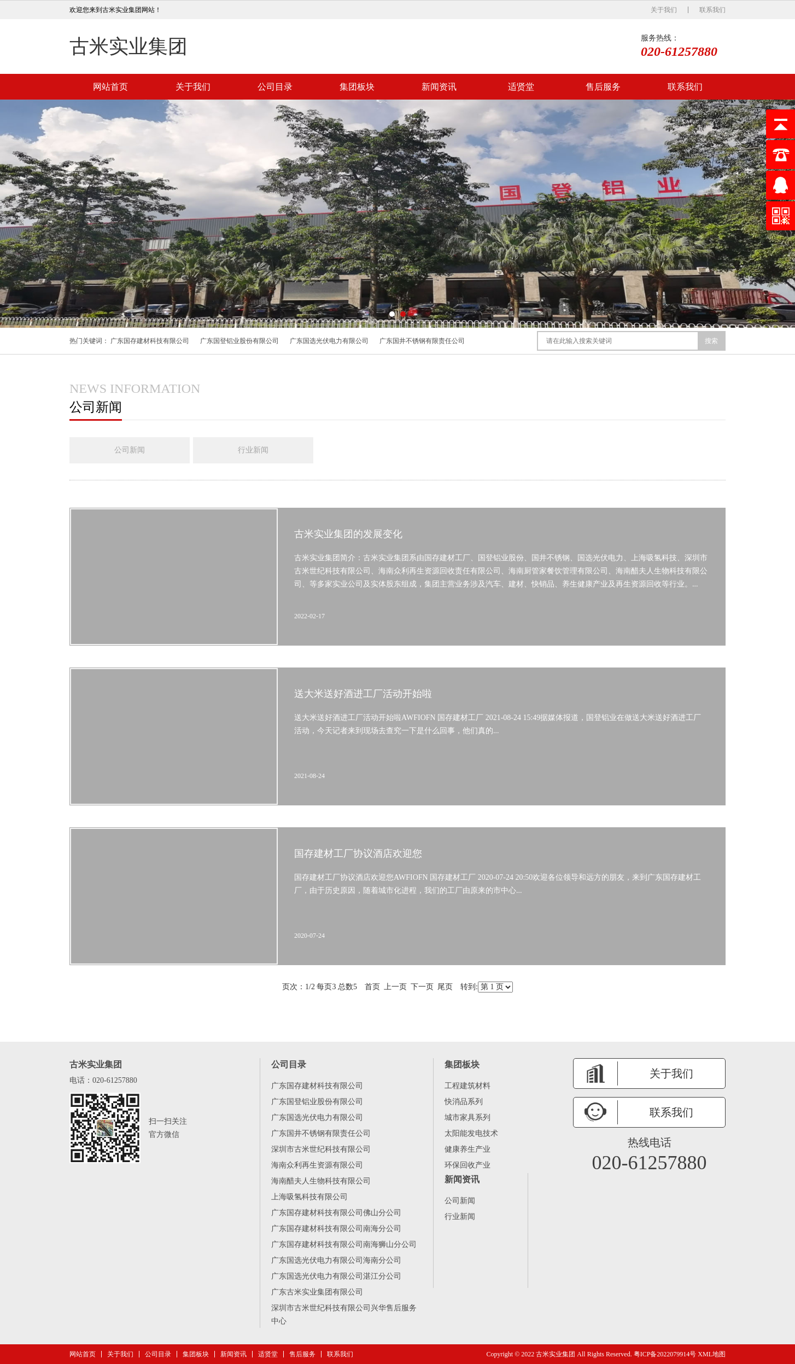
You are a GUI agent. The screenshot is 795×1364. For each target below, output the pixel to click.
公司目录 (275, 86)
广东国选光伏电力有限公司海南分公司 (336, 1260)
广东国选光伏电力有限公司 (329, 341)
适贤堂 (521, 86)
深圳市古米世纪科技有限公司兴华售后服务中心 (344, 1314)
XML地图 (712, 1354)
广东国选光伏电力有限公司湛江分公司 (336, 1276)
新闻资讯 (439, 86)
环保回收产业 (467, 1165)
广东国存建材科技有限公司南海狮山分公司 (344, 1244)
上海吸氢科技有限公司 (309, 1197)
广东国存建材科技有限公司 (149, 341)
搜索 (711, 341)
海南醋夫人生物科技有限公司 (321, 1181)
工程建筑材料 (467, 1086)
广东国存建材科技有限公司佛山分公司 (336, 1213)
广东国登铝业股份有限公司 (239, 341)
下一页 (422, 987)
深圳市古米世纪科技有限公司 (321, 1149)
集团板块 (357, 86)
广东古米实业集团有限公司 (317, 1292)
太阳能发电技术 (471, 1133)
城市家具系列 (467, 1117)
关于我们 (664, 10)
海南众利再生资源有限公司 (317, 1165)
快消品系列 (464, 1102)
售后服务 (603, 86)
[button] (392, 314)
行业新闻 (253, 450)
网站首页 (110, 86)
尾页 (445, 987)
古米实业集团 (128, 46)
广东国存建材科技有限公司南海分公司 (336, 1228)
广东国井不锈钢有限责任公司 (422, 341)
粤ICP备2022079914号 (665, 1354)
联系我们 (712, 10)
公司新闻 (129, 450)
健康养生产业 (467, 1149)
